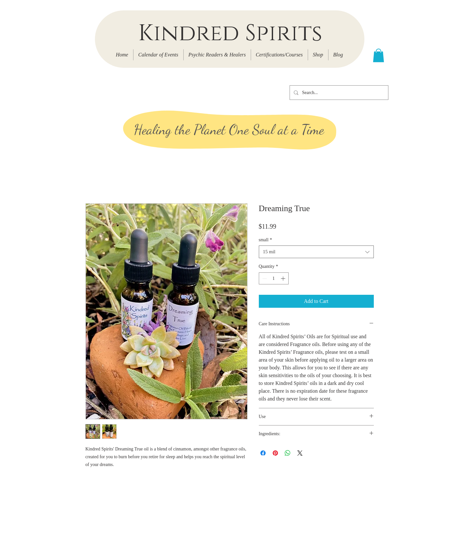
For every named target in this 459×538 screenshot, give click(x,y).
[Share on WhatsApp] (288, 453)
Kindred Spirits (230, 33)
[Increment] (284, 278)
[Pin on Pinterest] (275, 453)
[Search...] (338, 93)
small (265, 239)
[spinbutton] (274, 278)
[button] (378, 55)
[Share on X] (300, 453)
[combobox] (316, 251)
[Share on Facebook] (263, 453)
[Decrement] (264, 278)
